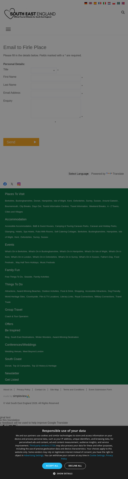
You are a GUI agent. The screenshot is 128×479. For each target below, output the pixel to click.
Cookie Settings (97, 455)
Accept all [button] (52, 465)
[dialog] (64, 452)
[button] (64, 473)
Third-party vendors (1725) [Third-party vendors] (43, 445)
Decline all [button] (75, 465)
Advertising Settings (34, 455)
